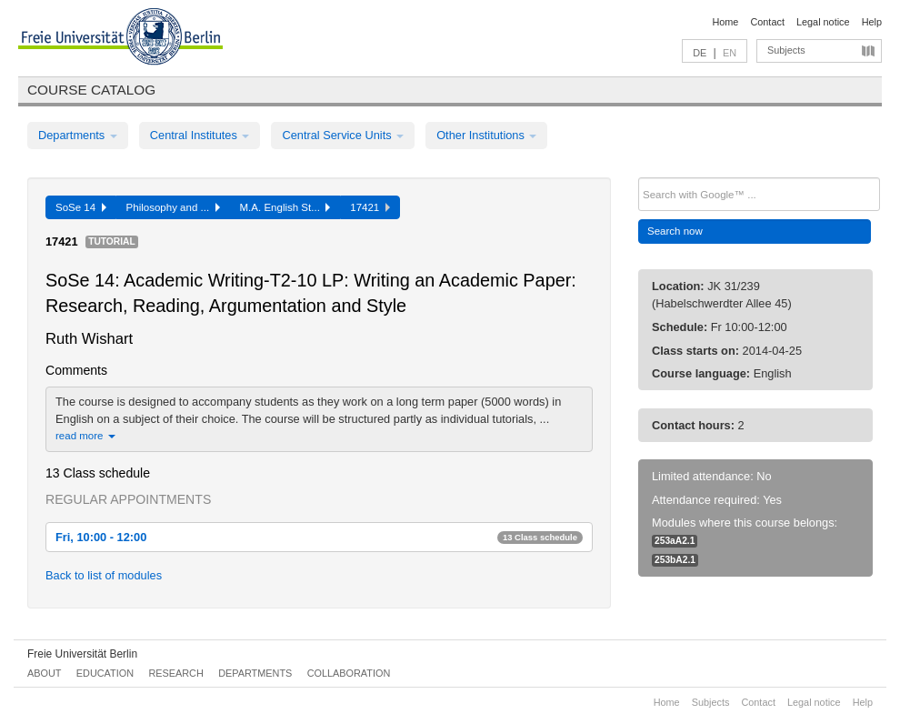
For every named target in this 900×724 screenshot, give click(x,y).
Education (105, 673)
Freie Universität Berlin (82, 654)
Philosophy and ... (173, 207)
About (44, 673)
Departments (77, 135)
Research (175, 673)
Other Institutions (486, 135)
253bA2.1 (675, 560)
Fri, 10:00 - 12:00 (319, 537)
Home (725, 21)
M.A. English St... (285, 207)
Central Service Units (343, 135)
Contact (767, 21)
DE (699, 52)
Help (872, 21)
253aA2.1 (675, 541)
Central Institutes (200, 135)
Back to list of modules (103, 575)
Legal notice (823, 21)
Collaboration (349, 673)
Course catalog (91, 89)
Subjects (786, 50)
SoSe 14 (80, 207)
